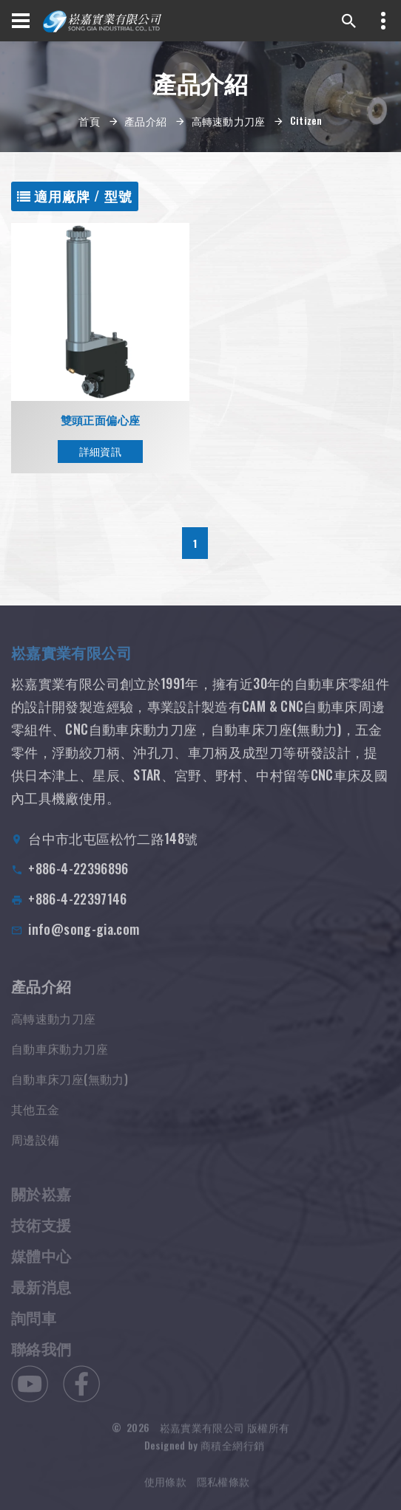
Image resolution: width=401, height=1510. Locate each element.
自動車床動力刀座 (59, 1057)
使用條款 (165, 1486)
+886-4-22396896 (78, 875)
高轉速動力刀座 (229, 120)
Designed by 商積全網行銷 (204, 1450)
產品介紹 (145, 120)
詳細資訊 (100, 451)
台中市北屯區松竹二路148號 (113, 845)
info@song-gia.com (83, 936)
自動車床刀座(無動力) (69, 1088)
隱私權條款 (223, 1486)
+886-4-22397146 (77, 906)
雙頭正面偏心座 (101, 420)
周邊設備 (35, 1148)
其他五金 (35, 1118)
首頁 (89, 120)
